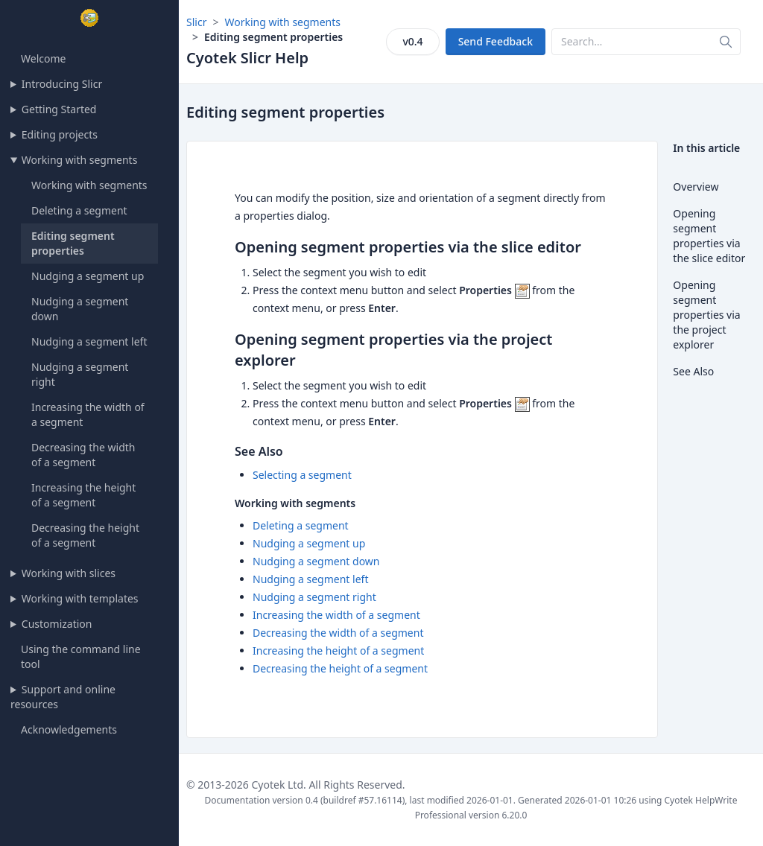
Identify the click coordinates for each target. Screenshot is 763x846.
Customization (57, 624)
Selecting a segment (302, 475)
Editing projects (60, 134)
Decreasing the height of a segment (85, 535)
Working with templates (80, 598)
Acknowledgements (69, 729)
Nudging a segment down (316, 561)
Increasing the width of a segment (336, 615)
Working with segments (80, 160)
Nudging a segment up (87, 276)
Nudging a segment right (314, 597)
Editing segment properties (73, 243)
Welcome (43, 58)
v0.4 (412, 41)
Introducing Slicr (62, 84)
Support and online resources (62, 696)
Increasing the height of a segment (83, 494)
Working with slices (68, 573)
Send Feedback (495, 41)
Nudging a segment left (89, 341)
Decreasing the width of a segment (83, 454)
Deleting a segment (79, 210)
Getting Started (59, 109)
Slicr (196, 22)
